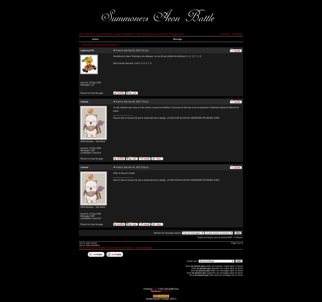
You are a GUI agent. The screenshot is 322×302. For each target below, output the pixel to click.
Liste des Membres (104, 34)
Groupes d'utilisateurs (124, 34)
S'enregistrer (237, 34)
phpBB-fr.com (167, 291)
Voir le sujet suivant (88, 243)
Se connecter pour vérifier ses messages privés (162, 34)
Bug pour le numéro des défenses (101, 45)
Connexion (225, 34)
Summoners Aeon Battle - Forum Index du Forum (105, 247)
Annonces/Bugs (144, 247)
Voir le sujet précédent (89, 245)
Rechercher (89, 34)
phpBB (155, 289)
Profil (137, 34)
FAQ (81, 34)
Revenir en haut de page (91, 93)
